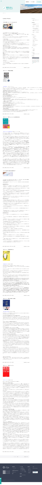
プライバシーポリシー (35, 471)
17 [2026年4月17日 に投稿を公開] (36, 60)
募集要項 (29, 475)
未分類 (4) (34, 41)
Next (25, 459)
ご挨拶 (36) (34, 37)
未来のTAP (29, 473)
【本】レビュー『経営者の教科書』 (10, 70)
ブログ (33, 469)
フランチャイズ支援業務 (23, 474)
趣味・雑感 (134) (34, 45)
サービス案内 (21, 469)
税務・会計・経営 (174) (35, 44)
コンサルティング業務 (23, 473)
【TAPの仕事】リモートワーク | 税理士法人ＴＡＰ (9, 61)
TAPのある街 (29, 474)
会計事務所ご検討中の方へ (15, 473)
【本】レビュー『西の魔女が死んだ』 (10, 252)
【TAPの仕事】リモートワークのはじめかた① (11, 22)
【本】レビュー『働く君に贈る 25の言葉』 (11, 301)
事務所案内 (13, 469)
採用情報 (29, 469)
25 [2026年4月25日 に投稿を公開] (37, 61)
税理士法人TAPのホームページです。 (36, 20)
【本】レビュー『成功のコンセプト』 (10, 368)
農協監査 (33, 50)
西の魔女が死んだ (5, 266)
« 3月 (32, 63)
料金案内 (21, 476)
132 (17, 459)
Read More (25, 67)
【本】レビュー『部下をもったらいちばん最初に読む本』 (13, 119)
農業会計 (21, 479)
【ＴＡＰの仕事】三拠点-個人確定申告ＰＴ (11, 173)
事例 (12, 476)
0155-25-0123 (8, 476)
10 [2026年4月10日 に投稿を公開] (36, 59)
